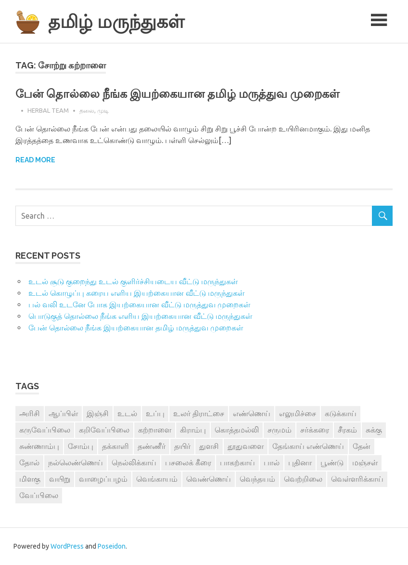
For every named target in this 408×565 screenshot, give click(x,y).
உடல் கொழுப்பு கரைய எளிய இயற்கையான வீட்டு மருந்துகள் (136, 293)
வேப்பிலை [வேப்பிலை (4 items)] (38, 495)
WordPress (67, 546)
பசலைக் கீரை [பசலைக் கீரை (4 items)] (188, 462)
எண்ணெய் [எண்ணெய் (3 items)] (251, 413)
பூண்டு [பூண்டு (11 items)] (332, 462)
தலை (86, 110)
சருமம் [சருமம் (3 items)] (280, 429)
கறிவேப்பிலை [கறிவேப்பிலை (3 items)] (104, 429)
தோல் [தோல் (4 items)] (29, 462)
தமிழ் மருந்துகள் (116, 21)
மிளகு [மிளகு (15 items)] (29, 478)
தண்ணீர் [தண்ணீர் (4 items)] (152, 446)
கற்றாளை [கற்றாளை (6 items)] (154, 429)
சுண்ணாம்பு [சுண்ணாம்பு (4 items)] (39, 446)
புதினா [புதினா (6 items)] (300, 462)
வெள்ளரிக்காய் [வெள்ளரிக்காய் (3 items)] (357, 478)
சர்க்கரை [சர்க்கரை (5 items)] (314, 429)
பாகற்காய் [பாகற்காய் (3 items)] (237, 462)
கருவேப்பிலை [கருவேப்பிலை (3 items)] (44, 429)
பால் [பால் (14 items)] (272, 462)
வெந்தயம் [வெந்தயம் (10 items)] (257, 478)
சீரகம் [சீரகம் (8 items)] (347, 429)
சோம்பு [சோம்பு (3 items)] (80, 446)
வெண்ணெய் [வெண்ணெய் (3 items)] (208, 478)
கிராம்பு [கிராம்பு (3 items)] (193, 429)
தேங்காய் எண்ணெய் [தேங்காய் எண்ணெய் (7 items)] (308, 446)
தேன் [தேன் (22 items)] (361, 446)
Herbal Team (48, 110)
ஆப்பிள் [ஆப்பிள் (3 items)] (63, 413)
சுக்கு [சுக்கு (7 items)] (374, 429)
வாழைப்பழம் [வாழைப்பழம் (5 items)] (103, 478)
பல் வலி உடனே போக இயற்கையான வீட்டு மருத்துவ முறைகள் (139, 304)
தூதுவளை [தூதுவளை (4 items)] (246, 446)
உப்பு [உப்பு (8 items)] (155, 413)
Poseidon (112, 546)
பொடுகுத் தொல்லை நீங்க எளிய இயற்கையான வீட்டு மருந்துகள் (140, 316)
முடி (103, 110)
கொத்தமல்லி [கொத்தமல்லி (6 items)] (237, 429)
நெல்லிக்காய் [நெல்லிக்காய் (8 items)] (134, 462)
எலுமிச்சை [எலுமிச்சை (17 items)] (297, 413)
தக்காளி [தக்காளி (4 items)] (115, 446)
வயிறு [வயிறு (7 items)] (59, 478)
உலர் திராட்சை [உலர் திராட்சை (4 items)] (198, 413)
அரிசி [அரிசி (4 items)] (29, 413)
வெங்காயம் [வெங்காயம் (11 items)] (157, 478)
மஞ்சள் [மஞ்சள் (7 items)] (365, 462)
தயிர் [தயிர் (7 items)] (182, 446)
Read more (35, 160)
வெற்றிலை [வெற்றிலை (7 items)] (303, 478)
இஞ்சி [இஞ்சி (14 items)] (98, 413)
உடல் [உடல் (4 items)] (127, 413)
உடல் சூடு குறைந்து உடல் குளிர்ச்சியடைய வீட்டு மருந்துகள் (133, 281)
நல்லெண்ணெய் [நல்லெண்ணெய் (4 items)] (75, 462)
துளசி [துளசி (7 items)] (209, 446)
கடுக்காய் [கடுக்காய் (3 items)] (341, 413)
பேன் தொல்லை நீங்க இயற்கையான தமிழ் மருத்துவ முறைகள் (177, 94)
